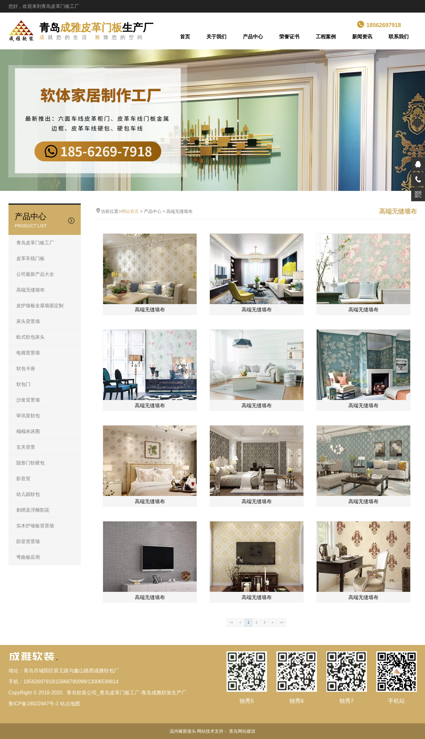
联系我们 (399, 36)
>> (282, 622)
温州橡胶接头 (183, 731)
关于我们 (216, 36)
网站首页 (130, 211)
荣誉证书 (289, 36)
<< (231, 622)
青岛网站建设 (242, 731)
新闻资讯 (362, 36)
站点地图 (70, 703)
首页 (185, 36)
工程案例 (326, 36)
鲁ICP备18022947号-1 (33, 703)
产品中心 (253, 36)
